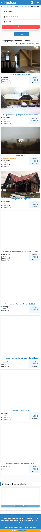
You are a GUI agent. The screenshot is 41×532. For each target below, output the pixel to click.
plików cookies (22, 530)
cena (23, 43)
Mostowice (4, 79)
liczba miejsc (30, 43)
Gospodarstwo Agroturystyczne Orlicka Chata (20, 358)
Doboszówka (20, 155)
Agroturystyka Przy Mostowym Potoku (20, 463)
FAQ (37, 519)
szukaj (21, 27)
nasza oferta (29, 520)
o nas (21, 520)
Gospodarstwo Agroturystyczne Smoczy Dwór (20, 115)
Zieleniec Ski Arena (20, 506)
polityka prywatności (9, 520)
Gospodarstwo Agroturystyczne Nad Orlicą (20, 304)
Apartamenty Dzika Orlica (20, 74)
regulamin (30, 519)
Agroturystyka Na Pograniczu (21, 199)
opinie (37, 43)
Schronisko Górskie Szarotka (20, 411)
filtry (21, 34)
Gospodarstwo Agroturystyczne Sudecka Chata (20, 251)
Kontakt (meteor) (18, 519)
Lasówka (3, 119)
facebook (7, 519)
